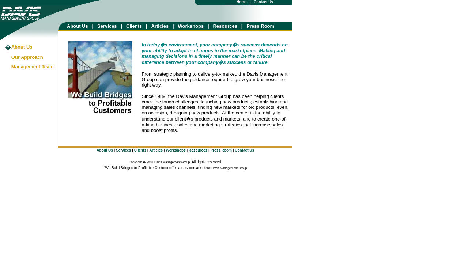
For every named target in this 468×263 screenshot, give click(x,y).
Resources (225, 26)
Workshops (191, 26)
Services (107, 26)
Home (242, 2)
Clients (134, 26)
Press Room (260, 26)
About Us (77, 26)
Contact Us (263, 2)
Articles (162, 26)
